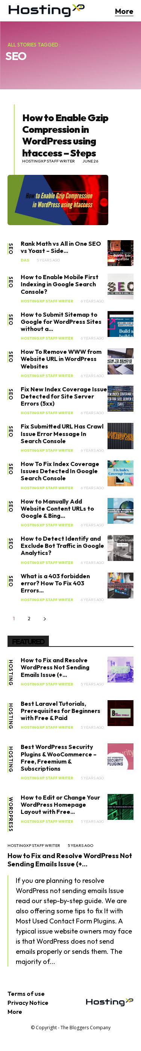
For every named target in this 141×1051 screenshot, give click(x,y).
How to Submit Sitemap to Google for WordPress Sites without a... (61, 321)
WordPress (10, 814)
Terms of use (26, 993)
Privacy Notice (28, 1002)
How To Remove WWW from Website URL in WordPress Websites (61, 359)
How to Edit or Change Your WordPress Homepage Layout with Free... (60, 804)
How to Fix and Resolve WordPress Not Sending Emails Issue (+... (55, 667)
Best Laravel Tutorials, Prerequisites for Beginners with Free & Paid (60, 711)
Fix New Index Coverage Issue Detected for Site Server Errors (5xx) (64, 396)
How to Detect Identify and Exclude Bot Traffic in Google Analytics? (62, 545)
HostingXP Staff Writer (48, 161)
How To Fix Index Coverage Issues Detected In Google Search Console (60, 471)
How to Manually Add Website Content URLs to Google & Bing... (57, 508)
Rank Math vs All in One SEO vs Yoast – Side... (61, 247)
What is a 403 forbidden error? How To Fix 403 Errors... (55, 583)
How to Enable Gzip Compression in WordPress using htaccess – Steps (65, 135)
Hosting (10, 673)
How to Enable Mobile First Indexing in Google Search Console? (60, 284)
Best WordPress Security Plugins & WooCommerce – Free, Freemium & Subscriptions (59, 757)
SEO (10, 248)
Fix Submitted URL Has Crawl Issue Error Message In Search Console (62, 433)
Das (25, 260)
